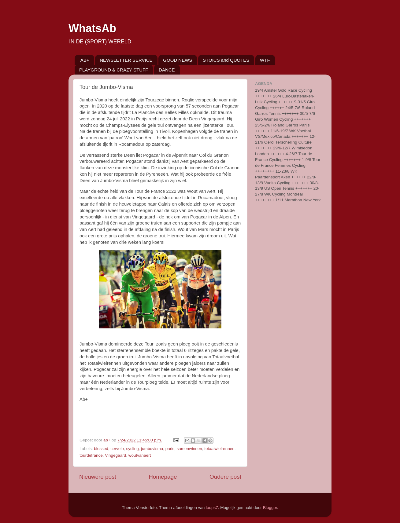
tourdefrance (91, 455)
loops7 (212, 507)
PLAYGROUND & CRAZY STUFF (113, 69)
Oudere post (225, 477)
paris (169, 448)
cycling (132, 448)
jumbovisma (152, 448)
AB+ (84, 60)
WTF (265, 60)
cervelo (117, 448)
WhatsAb (92, 28)
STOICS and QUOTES (226, 60)
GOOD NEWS (177, 60)
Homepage (163, 477)
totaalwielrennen (219, 448)
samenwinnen (189, 448)
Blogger (270, 507)
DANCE (167, 69)
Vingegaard (115, 455)
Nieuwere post (97, 477)
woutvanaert (139, 455)
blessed (101, 448)
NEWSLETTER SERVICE (126, 60)
